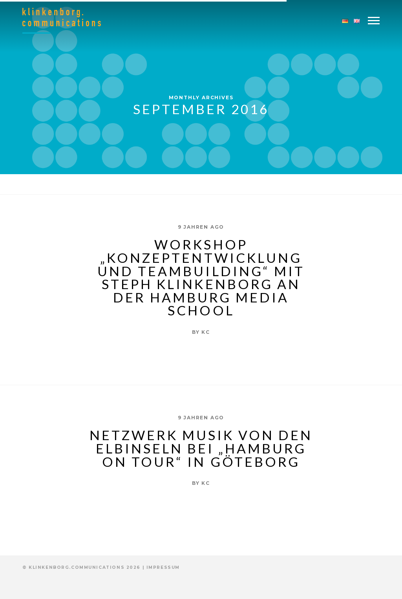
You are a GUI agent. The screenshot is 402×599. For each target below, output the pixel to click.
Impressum (163, 567)
